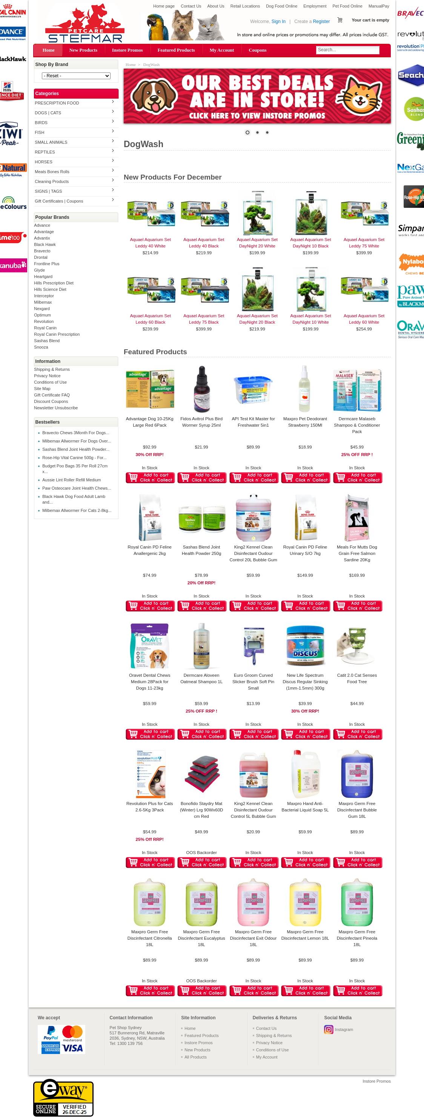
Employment (314, 6)
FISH (39, 132)
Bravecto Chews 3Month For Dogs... (75, 432)
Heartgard (43, 276)
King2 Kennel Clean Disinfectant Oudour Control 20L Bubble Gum (253, 553)
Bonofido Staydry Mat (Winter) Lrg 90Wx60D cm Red (201, 810)
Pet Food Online (347, 6)
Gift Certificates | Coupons (59, 201)
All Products (195, 1057)
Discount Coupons (51, 401)
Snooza (41, 347)
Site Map (42, 388)
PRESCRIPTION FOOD (57, 103)
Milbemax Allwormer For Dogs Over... (76, 441)
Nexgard (42, 308)
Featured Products (176, 50)
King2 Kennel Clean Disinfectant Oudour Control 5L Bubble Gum (253, 810)
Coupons (257, 50)
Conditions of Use (50, 382)
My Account (222, 50)
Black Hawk (44, 244)
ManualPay (379, 6)
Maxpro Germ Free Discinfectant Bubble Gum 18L (357, 810)
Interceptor (44, 295)
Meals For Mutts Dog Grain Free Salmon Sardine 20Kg (357, 553)
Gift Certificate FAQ (52, 395)
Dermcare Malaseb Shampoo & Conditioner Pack (357, 425)
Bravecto (42, 251)
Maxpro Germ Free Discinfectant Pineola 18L (357, 938)
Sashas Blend (47, 340)
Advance (42, 225)
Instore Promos (127, 50)
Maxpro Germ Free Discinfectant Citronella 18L (150, 938)
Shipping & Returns (52, 369)
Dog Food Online (281, 6)
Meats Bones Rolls (52, 171)
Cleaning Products (52, 181)
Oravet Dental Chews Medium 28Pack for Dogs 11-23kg (149, 681)
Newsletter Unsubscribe (56, 408)
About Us (215, 6)
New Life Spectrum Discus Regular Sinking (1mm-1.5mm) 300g (305, 681)
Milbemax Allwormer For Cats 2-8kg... (76, 510)
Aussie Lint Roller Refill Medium (71, 480)
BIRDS (41, 122)
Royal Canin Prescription (57, 334)
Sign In (279, 21)
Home (49, 50)
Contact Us (191, 6)
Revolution (44, 321)
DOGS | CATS (48, 113)
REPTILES (45, 152)
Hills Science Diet (50, 289)
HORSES (43, 162)
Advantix (42, 238)
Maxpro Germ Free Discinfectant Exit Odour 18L (253, 938)
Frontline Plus (46, 263)
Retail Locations (245, 6)
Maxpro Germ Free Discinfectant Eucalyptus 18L (201, 938)
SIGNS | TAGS (48, 191)
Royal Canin (45, 328)
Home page (164, 6)
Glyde (39, 270)
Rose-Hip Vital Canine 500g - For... (74, 457)
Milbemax (43, 302)
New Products (83, 50)
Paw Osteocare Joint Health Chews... (76, 488)
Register (321, 21)
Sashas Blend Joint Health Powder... (75, 449)
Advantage (44, 231)
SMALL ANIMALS (51, 142)
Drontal (40, 257)
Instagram (344, 1029)
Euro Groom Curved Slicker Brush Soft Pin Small (253, 681)
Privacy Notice (47, 375)
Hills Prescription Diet (54, 283)
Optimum (42, 315)
